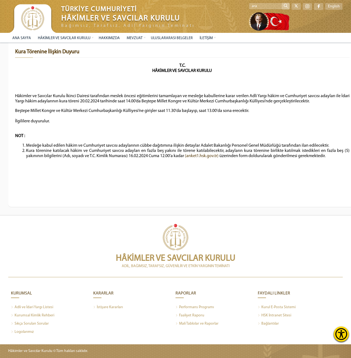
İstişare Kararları (108, 307)
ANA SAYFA (21, 38)
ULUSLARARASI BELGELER (172, 38)
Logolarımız (22, 332)
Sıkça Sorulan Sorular (30, 324)
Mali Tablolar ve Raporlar (197, 324)
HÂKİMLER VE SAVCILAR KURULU (64, 38)
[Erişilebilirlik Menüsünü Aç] (341, 334)
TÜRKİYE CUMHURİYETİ (99, 9)
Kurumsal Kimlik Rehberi (32, 315)
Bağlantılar (268, 324)
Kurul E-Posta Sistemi (277, 307)
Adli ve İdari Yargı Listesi (32, 307)
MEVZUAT (135, 38)
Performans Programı (195, 307)
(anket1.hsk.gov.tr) (202, 156)
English (334, 6)
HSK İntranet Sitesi (274, 315)
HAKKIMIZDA (109, 38)
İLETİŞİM (206, 38)
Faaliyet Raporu (190, 315)
